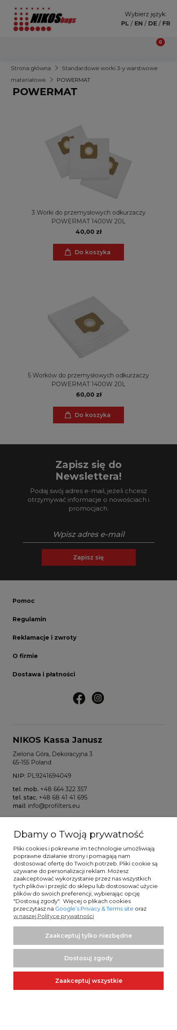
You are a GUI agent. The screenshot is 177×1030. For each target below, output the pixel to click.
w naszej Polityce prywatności (53, 916)
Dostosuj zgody (88, 958)
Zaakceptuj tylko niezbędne (88, 935)
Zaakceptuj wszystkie (88, 980)
